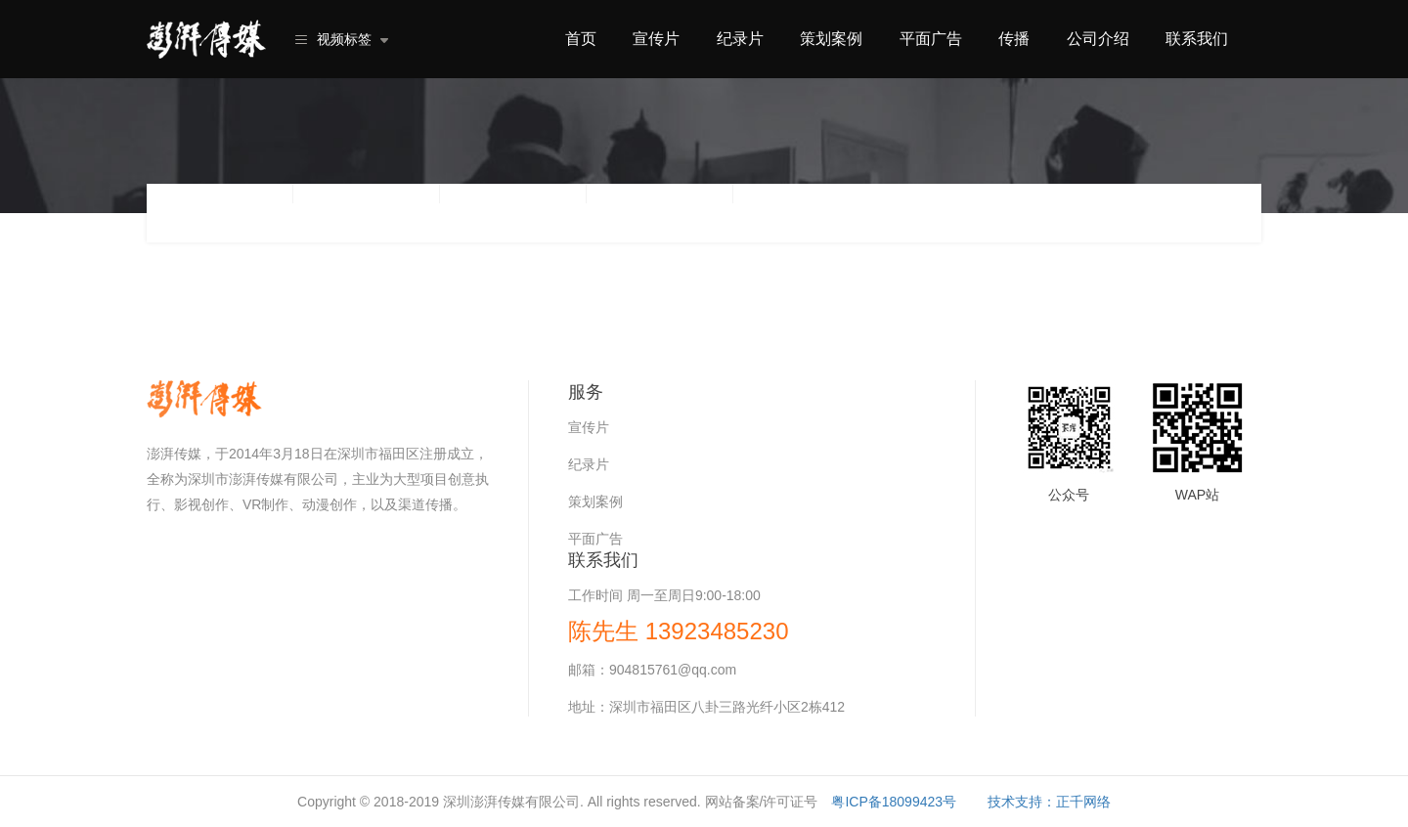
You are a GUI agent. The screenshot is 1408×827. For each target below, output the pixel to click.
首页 (580, 38)
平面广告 (931, 38)
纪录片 (740, 38)
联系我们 (1197, 38)
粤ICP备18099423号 (893, 801)
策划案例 (831, 38)
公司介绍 (1098, 38)
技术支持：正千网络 (1049, 801)
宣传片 (656, 38)
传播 (1014, 38)
